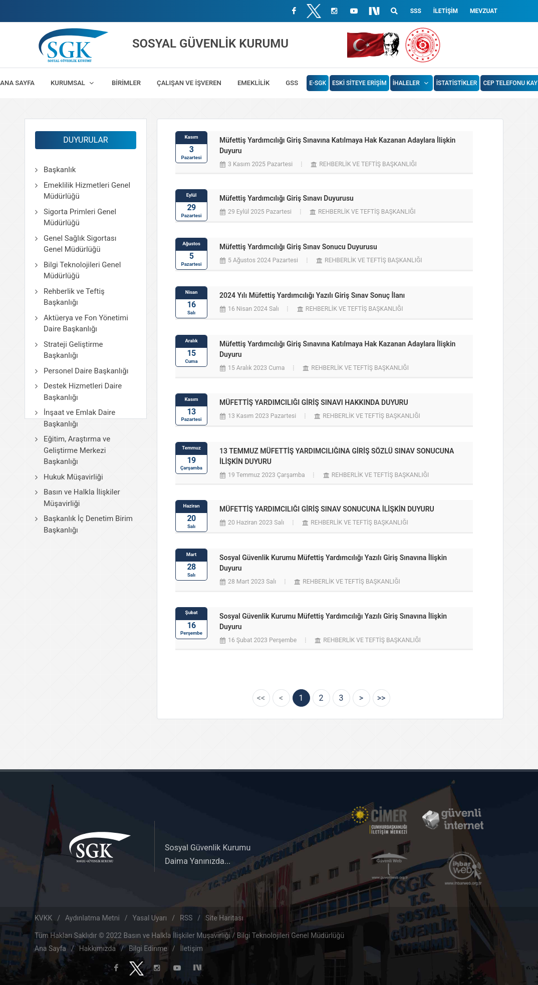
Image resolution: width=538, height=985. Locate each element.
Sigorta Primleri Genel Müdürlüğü (80, 217)
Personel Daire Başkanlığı (86, 370)
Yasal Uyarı (150, 918)
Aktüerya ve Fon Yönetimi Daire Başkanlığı (86, 323)
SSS (415, 11)
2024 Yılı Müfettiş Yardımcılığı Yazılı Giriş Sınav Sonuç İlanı (312, 295)
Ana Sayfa (50, 948)
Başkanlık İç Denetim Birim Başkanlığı (88, 524)
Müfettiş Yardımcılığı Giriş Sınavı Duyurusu (286, 198)
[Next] (361, 698)
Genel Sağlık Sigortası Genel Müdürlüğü (80, 244)
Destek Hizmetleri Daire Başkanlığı (83, 391)
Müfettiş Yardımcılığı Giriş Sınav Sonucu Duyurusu (298, 247)
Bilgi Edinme (148, 948)
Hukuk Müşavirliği (73, 476)
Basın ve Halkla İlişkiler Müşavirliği (82, 497)
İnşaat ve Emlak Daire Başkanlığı (79, 418)
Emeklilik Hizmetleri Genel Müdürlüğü (87, 191)
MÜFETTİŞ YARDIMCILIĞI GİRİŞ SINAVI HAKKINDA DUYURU (313, 402)
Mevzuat (483, 11)
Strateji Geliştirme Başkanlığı (73, 350)
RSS (186, 918)
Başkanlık (60, 169)
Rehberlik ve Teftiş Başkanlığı (74, 297)
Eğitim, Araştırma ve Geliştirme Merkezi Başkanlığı (77, 450)
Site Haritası (224, 918)
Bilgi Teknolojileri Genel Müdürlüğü (82, 270)
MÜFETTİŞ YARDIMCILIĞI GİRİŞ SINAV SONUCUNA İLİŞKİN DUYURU (326, 509)
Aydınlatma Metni (92, 918)
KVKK (43, 918)
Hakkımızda (97, 948)
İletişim (445, 11)
